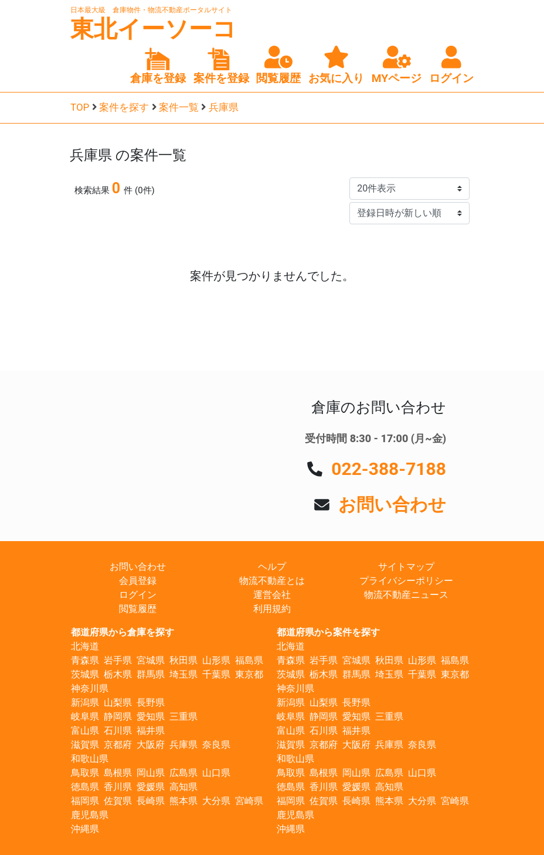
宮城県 (151, 660)
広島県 (183, 772)
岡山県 (151, 772)
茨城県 (85, 674)
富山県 (85, 730)
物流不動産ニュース (406, 594)
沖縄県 (85, 829)
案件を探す (124, 107)
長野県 (151, 702)
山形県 (216, 660)
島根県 (118, 772)
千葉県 (216, 674)
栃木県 (118, 674)
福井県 (151, 730)
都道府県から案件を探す (328, 632)
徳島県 (85, 786)
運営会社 (272, 594)
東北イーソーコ (153, 29)
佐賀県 (118, 800)
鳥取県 (85, 772)
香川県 (118, 786)
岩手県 (118, 660)
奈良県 (216, 744)
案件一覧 (179, 107)
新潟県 (85, 702)
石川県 (118, 730)
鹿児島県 (89, 814)
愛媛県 (151, 786)
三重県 (183, 716)
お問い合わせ (392, 504)
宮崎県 (249, 800)
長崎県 (151, 800)
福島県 (249, 660)
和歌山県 (89, 758)
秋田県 (183, 660)
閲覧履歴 (138, 608)
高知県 (183, 786)
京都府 (118, 744)
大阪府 (151, 744)
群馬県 (151, 674)
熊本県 (183, 800)
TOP (79, 107)
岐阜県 (85, 716)
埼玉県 (183, 674)
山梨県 (118, 702)
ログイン (138, 594)
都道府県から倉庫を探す (122, 632)
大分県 (216, 800)
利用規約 (272, 608)
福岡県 (85, 800)
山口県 (216, 772)
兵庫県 (224, 107)
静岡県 (118, 716)
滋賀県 (85, 744)
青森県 (85, 660)
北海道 (85, 646)
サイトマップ (406, 566)
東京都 (249, 674)
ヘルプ (272, 566)
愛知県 (151, 716)
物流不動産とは (272, 580)
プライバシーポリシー (406, 580)
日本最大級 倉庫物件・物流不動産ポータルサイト (151, 10)
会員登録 (138, 580)
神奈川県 (89, 688)
